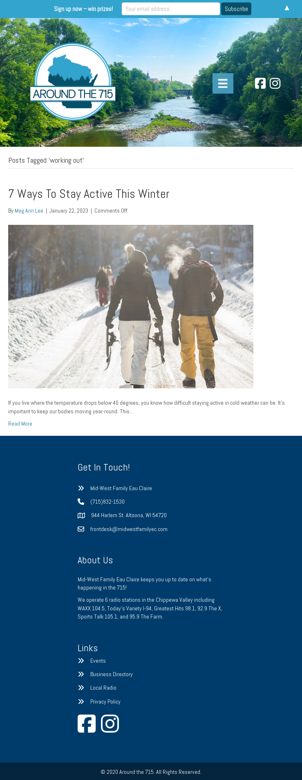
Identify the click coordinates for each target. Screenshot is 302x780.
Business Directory (111, 674)
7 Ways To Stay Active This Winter (89, 194)
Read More (20, 423)
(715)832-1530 (107, 501)
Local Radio (103, 687)
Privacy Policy (105, 701)
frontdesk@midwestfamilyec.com (129, 529)
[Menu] (223, 83)
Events (98, 660)
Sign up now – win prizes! (83, 9)
